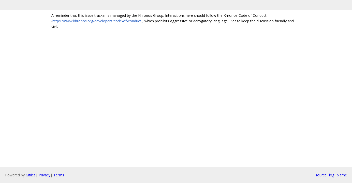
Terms (58, 175)
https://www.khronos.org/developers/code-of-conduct (96, 21)
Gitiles (31, 175)
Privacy (44, 175)
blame (342, 175)
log (331, 175)
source (321, 175)
